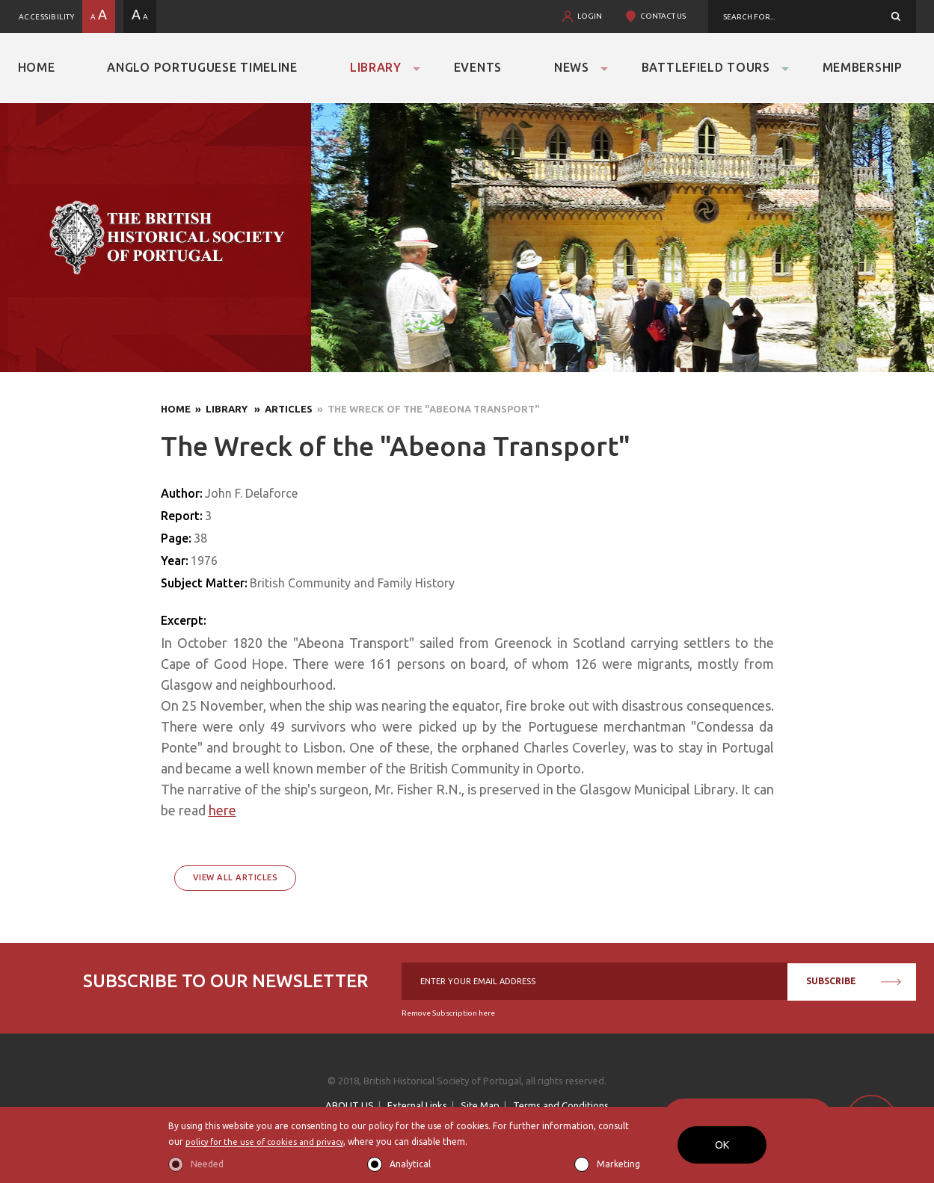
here (222, 810)
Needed (207, 1164)
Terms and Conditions (561, 1105)
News (571, 67)
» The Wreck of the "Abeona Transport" (426, 409)
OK (722, 1145)
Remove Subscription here (448, 1013)
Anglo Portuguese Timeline (202, 67)
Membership (863, 67)
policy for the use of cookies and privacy (270, 1141)
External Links (417, 1105)
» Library (220, 409)
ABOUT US (349, 1105)
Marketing (618, 1164)
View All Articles (235, 877)
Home (36, 67)
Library (376, 67)
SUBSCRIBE (853, 981)
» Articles (281, 409)
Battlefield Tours (706, 67)
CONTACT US (663, 16)
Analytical (410, 1164)
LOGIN (589, 16)
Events (478, 67)
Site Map (480, 1105)
